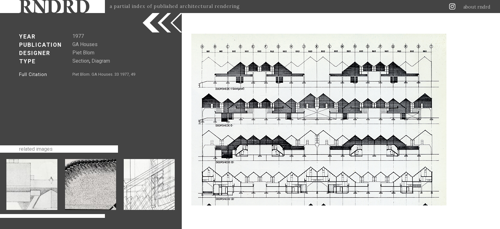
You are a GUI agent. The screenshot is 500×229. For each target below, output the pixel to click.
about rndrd (476, 7)
